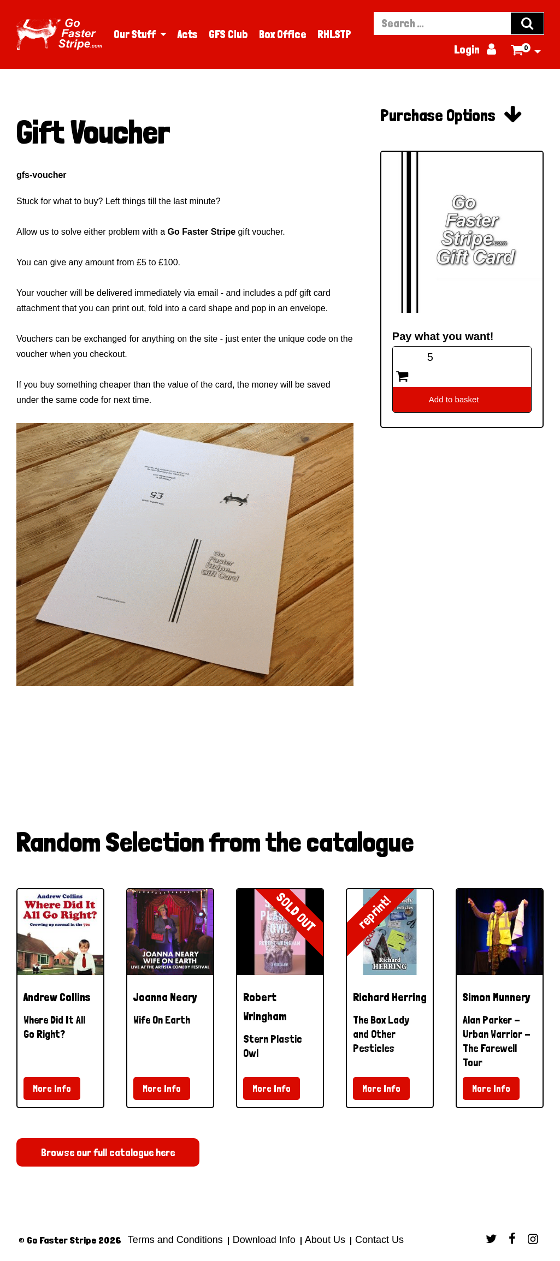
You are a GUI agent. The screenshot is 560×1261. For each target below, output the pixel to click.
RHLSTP (334, 34)
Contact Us (378, 1239)
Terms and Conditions (175, 1239)
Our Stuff (135, 34)
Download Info (264, 1239)
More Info (52, 1088)
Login (476, 49)
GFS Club (228, 34)
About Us (325, 1239)
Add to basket (454, 399)
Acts (188, 34)
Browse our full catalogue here (108, 1152)
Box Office (282, 34)
